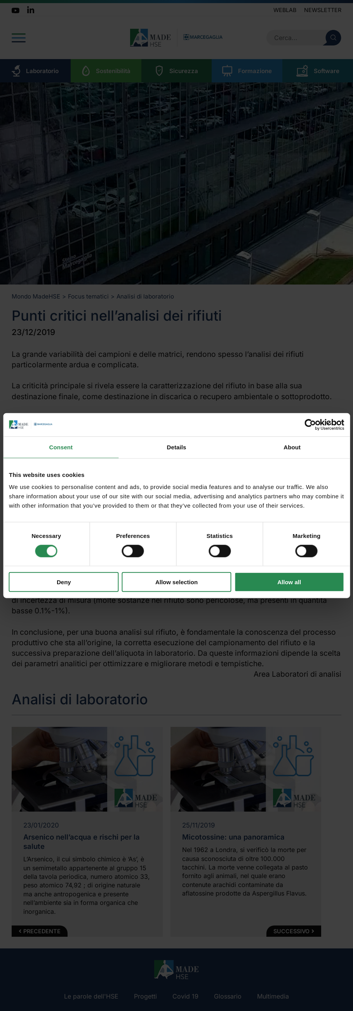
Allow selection (176, 582)
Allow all (289, 582)
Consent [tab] (61, 447)
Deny (64, 582)
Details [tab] (176, 447)
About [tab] (292, 447)
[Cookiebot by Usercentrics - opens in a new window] (310, 424)
